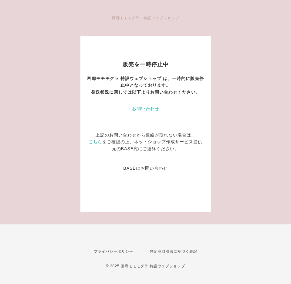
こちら (95, 141)
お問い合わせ (145, 108)
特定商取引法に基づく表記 (173, 251)
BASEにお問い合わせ (145, 168)
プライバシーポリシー (113, 251)
